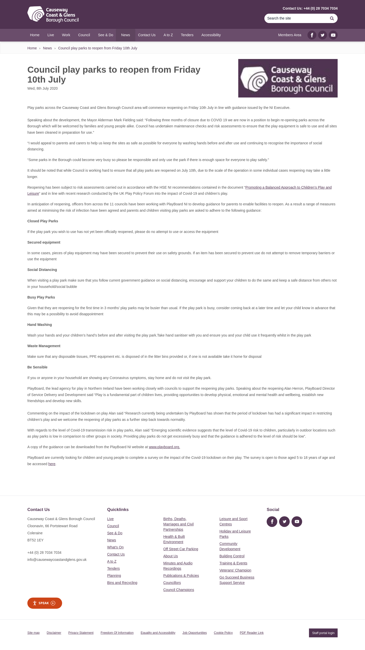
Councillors (172, 583)
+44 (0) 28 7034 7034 (44, 552)
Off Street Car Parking (180, 549)
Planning (114, 576)
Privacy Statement (81, 633)
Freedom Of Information (117, 633)
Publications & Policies (181, 576)
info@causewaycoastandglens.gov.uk (56, 560)
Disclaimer (54, 633)
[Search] (295, 18)
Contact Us (116, 554)
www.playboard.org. (164, 447)
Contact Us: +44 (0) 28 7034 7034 (310, 8)
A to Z (112, 561)
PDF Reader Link (252, 633)
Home (32, 48)
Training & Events (233, 563)
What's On (115, 547)
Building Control (232, 556)
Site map (33, 633)
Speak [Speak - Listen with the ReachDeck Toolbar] (43, 603)
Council (113, 526)
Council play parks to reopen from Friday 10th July (97, 48)
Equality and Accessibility (158, 633)
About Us (170, 556)
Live (110, 519)
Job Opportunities (194, 633)
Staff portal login (323, 633)
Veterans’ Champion (235, 570)
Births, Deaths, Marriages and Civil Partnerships (178, 524)
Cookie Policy (223, 633)
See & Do (114, 533)
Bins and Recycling (122, 583)
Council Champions (178, 590)
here (52, 464)
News (47, 48)
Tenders (113, 568)
